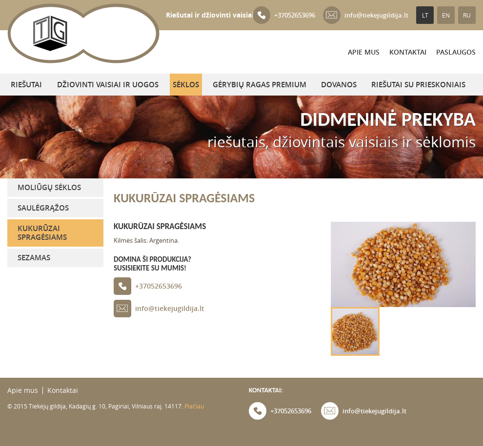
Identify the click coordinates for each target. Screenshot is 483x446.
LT (425, 15)
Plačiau (194, 406)
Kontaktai (407, 52)
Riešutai (26, 84)
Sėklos (186, 84)
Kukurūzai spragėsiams (42, 232)
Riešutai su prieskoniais (418, 84)
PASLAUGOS (456, 52)
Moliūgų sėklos (49, 187)
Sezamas (34, 257)
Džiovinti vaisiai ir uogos (108, 84)
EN (446, 15)
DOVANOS (339, 84)
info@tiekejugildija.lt (365, 15)
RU (467, 15)
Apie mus (364, 52)
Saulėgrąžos (43, 208)
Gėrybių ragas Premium (259, 84)
